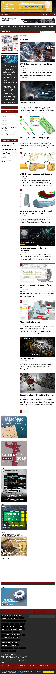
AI (23, 628)
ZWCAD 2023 (5, 660)
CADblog (3, 26)
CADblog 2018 (4, 29)
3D (11, 625)
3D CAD (15, 625)
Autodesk (4, 631)
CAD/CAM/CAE (5, 634)
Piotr (2, 162)
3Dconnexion (5, 628)
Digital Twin (16, 642)
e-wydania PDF (35, 26)
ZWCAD (16, 658)
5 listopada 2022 (24, 252)
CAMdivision (13, 639)
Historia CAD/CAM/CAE (24, 26)
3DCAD (20, 625)
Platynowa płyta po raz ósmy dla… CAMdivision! (34, 249)
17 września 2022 (24, 289)
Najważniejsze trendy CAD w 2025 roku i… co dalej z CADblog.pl (9, 87)
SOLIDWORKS (14, 652)
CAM (7, 639)
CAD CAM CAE (20, 636)
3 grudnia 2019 (24, 397)
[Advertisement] (28, 570)
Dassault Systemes (6, 642)
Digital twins (5, 644)
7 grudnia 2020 (24, 360)
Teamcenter (15, 655)
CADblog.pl (5, 636)
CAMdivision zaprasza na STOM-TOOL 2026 (36, 65)
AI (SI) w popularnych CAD (9, 66)
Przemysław (4, 166)
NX (2, 647)
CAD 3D (17, 634)
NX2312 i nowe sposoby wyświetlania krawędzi (36, 174)
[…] (28, 77)
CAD (19, 631)
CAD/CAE (24, 631)
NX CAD (7, 647)
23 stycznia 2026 (24, 68)
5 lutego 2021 (23, 324)
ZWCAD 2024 (12, 660)
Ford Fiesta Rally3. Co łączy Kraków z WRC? (9, 101)
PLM (17, 647)
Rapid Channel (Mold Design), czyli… (35, 137)
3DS (20, 628)
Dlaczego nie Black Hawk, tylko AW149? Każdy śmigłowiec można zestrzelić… (9, 92)
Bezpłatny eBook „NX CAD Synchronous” (37, 394)
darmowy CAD (21, 639)
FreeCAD (18, 644)
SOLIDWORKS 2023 (6, 655)
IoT (23, 644)
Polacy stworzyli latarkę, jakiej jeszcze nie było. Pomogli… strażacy (10, 98)
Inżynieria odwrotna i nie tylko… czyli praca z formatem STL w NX (36, 212)
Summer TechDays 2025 (30, 102)
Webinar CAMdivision (7, 658)
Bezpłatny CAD (12, 631)
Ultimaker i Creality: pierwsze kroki (9, 125)
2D (2, 625)
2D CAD (6, 625)
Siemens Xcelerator (7, 650)
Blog (14, 26)
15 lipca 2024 (23, 178)
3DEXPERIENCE (14, 628)
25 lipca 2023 (23, 215)
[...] (8, 83)
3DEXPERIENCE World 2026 (7, 129)
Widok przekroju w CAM (30, 322)
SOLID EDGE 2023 (6, 652)
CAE (3, 639)
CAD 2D (11, 634)
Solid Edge (16, 650)
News (9, 26)
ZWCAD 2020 (22, 658)
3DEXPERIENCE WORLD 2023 (47, 26)
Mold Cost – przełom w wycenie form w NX (36, 286)
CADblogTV (12, 636)
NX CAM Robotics (27, 358)
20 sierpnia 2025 (24, 104)
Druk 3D (13, 644)
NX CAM (12, 647)
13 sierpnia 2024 (24, 139)
